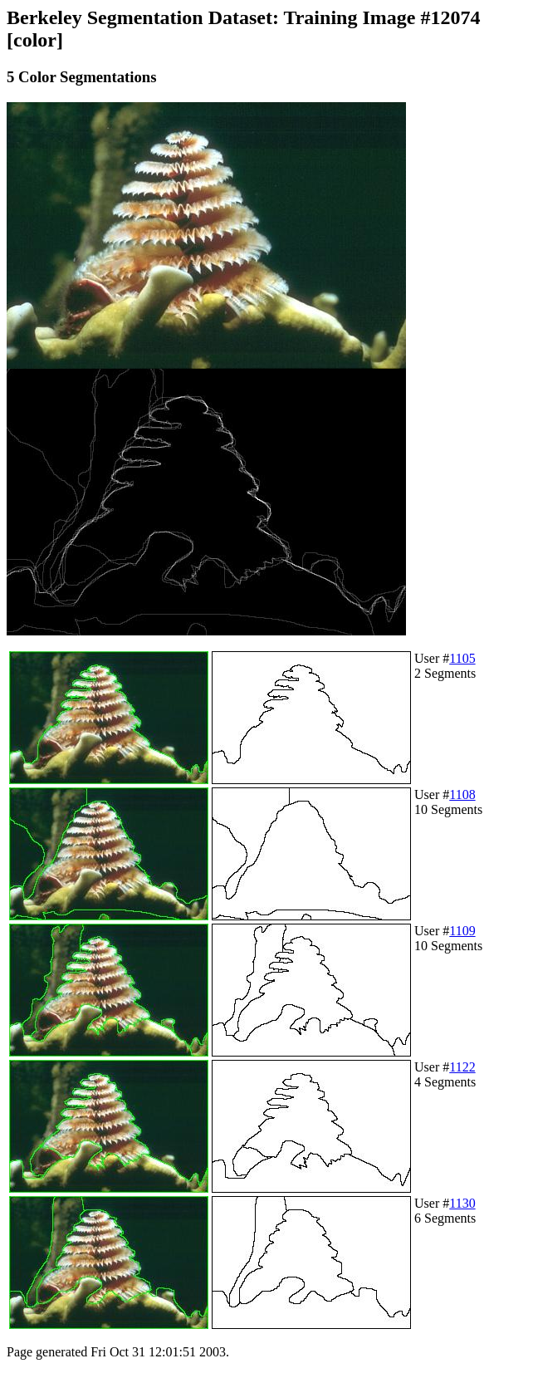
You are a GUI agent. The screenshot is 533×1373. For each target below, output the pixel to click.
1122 (462, 1067)
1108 (462, 794)
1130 (462, 1203)
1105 (462, 658)
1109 (462, 931)
